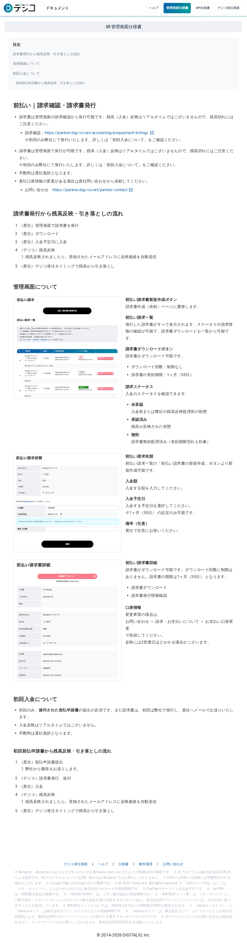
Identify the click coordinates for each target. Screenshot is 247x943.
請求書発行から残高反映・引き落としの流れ (46, 54)
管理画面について (26, 63)
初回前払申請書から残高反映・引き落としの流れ (50, 83)
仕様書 (123, 864)
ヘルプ (153, 8)
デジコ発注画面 (229, 8)
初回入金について (26, 73)
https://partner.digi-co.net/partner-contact (90, 190)
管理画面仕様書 (177, 8)
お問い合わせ (173, 864)
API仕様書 (203, 8)
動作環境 (145, 864)
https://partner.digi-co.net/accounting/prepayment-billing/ (97, 132)
